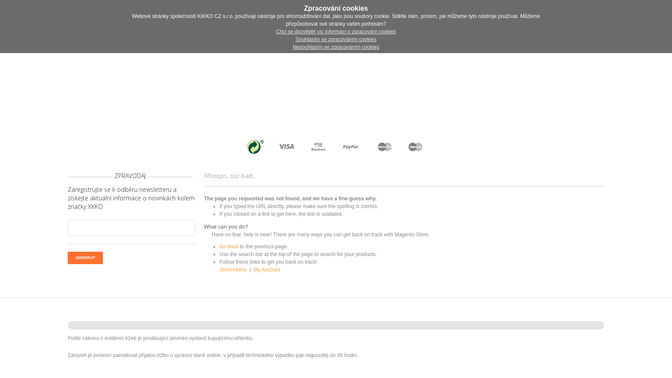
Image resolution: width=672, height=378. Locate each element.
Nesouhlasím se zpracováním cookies (336, 47)
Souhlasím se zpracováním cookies (336, 39)
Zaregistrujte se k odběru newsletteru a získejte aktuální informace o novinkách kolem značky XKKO (131, 198)
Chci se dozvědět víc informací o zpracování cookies (336, 32)
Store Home (233, 270)
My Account (267, 270)
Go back (229, 247)
